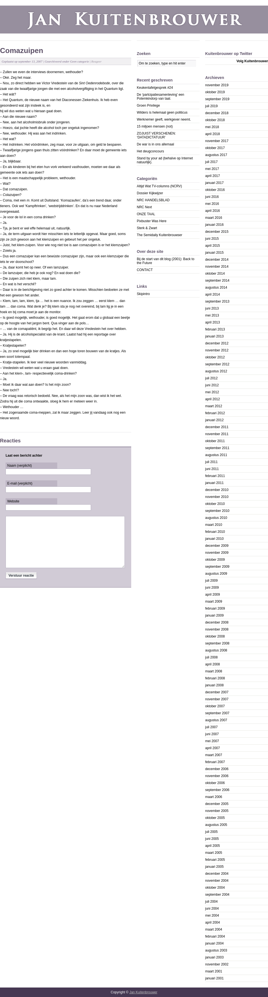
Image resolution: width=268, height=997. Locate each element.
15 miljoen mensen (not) (155, 126)
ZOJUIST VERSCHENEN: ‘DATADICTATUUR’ (156, 135)
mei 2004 (212, 915)
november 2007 (216, 699)
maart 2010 (213, 525)
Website (13, 501)
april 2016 (212, 211)
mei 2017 (212, 169)
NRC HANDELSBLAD (153, 200)
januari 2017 (214, 183)
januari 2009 (214, 615)
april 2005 (212, 846)
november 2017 (216, 141)
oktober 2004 (215, 888)
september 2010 (217, 511)
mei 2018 (212, 127)
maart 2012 (213, 406)
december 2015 (216, 232)
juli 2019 (211, 106)
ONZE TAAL (146, 214)
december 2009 (216, 546)
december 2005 (216, 804)
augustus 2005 (216, 825)
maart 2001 (213, 971)
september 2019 (217, 99)
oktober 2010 (215, 504)
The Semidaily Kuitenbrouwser (159, 235)
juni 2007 (212, 734)
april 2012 (212, 399)
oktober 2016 (215, 190)
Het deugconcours (150, 151)
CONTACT (145, 270)
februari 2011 (215, 476)
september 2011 (217, 448)
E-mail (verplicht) (19, 483)
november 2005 (216, 811)
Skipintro (143, 294)
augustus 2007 (216, 720)
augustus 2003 (216, 950)
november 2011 (216, 434)
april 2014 (212, 294)
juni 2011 (212, 469)
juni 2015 (212, 239)
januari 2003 (214, 957)
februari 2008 (215, 678)
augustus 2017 (216, 155)
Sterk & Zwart (147, 228)
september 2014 (217, 280)
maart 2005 (213, 853)
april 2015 (212, 246)
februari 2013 (215, 329)
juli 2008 (211, 657)
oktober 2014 (215, 273)
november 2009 (216, 553)
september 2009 (217, 567)
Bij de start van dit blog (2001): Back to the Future (165, 261)
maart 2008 (213, 671)
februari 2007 (215, 762)
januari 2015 (214, 253)
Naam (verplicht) (19, 466)
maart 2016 (213, 218)
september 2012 (217, 364)
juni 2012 (212, 385)
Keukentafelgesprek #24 (155, 88)
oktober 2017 (215, 148)
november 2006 (216, 776)
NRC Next (144, 207)
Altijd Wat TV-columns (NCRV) (159, 186)
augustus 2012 (216, 371)
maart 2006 (213, 797)
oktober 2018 (215, 120)
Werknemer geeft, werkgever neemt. (164, 119)
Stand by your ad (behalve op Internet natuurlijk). (165, 160)
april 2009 (212, 594)
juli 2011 (211, 462)
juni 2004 (212, 908)
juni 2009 (212, 587)
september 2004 (217, 895)
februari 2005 (215, 860)
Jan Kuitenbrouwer (143, 992)
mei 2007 (212, 741)
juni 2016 (212, 197)
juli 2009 (211, 581)
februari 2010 (215, 532)
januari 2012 (214, 420)
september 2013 (217, 301)
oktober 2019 (215, 92)
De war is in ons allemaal (155, 144)
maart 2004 (213, 929)
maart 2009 (213, 601)
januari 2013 (214, 336)
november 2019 (216, 85)
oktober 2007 (215, 706)
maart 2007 (213, 755)
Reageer (96, 61)
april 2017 (212, 176)
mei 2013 (212, 315)
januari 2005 (214, 867)
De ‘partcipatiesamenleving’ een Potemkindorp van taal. (160, 96)
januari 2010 (214, 539)
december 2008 (216, 622)
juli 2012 (211, 378)
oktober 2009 (215, 560)
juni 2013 (212, 308)
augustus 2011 (216, 455)
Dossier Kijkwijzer (150, 193)
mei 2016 (212, 204)
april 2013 (212, 322)
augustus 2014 (216, 287)
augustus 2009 (216, 574)
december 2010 (216, 490)
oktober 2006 (215, 783)
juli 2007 (211, 727)
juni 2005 (212, 839)
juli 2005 (211, 832)
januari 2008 (214, 685)
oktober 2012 (215, 357)
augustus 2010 (216, 518)
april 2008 (212, 664)
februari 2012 (215, 413)
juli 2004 (211, 901)
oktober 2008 (215, 636)
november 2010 (216, 497)
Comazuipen (21, 50)
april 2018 (212, 134)
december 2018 (216, 113)
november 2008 (216, 629)
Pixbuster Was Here (151, 221)
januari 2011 (214, 483)
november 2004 (216, 881)
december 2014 (216, 260)
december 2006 (216, 769)
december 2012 (216, 343)
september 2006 (217, 790)
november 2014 (216, 267)
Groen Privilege (148, 105)
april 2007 (212, 748)
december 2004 (216, 874)
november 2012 (216, 350)
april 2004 (212, 922)
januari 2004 (214, 943)
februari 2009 (215, 608)
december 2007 (216, 692)
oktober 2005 (215, 818)
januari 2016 (214, 225)
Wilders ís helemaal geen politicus (162, 112)
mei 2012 (212, 392)
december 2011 (216, 427)
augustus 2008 (216, 650)
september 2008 (217, 643)
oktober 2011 (215, 441)
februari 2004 (215, 936)
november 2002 (216, 964)
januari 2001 (214, 978)
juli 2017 (211, 162)
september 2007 (217, 713)
